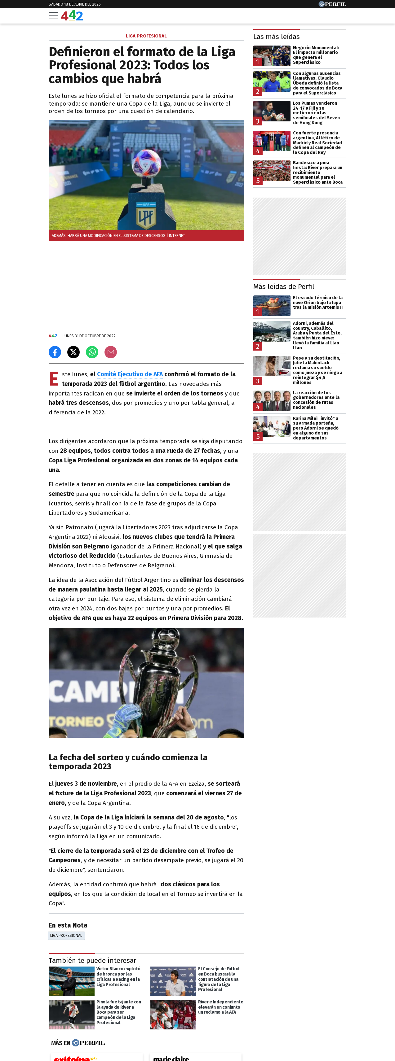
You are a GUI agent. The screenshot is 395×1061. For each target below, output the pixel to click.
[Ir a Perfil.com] (332, 5)
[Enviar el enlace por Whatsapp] (92, 352)
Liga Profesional (66, 935)
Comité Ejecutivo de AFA (130, 374)
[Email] (110, 352)
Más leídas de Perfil (283, 286)
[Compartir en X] (73, 352)
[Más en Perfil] (87, 1043)
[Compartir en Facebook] (55, 352)
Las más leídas (276, 37)
